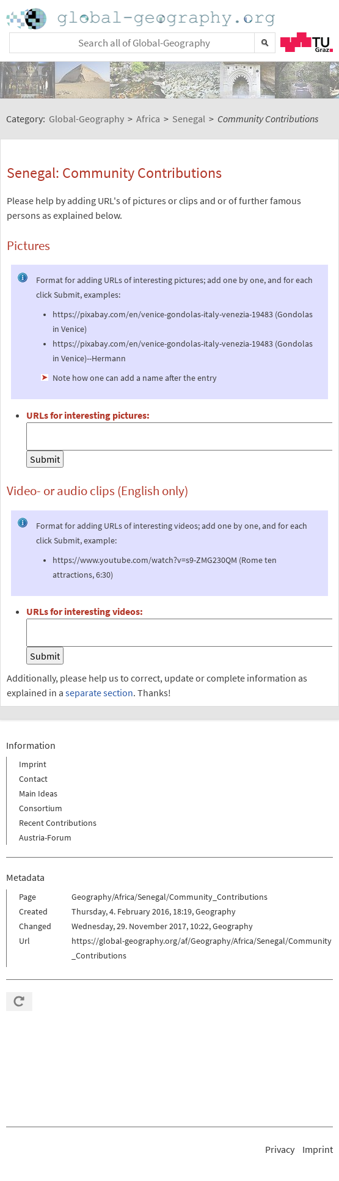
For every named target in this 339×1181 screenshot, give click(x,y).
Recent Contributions (58, 822)
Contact (33, 778)
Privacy (279, 1149)
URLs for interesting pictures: (88, 415)
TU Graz (306, 42)
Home (141, 18)
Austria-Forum (45, 837)
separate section (99, 692)
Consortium (40, 808)
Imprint (32, 764)
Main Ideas (38, 793)
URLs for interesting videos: (84, 611)
